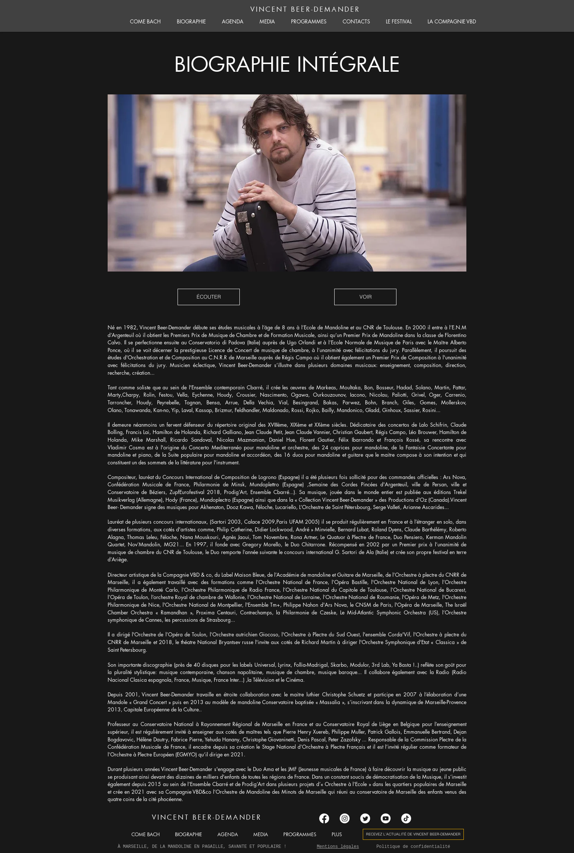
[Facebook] (324, 818)
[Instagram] (345, 818)
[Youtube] (386, 818)
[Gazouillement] (365, 818)
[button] (209, 297)
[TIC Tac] (406, 818)
